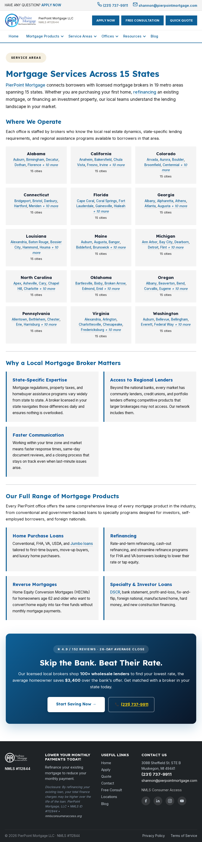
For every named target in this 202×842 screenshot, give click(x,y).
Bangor (114, 242)
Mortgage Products (42, 36)
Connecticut (36, 194)
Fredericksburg (92, 330)
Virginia (101, 313)
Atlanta (150, 206)
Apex (17, 283)
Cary (42, 283)
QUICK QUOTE (181, 20)
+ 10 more (50, 165)
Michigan (165, 236)
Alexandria (19, 242)
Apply (105, 770)
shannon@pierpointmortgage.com (165, 5)
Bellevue (162, 319)
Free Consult (111, 790)
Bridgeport (22, 201)
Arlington (109, 319)
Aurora (165, 159)
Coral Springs (106, 201)
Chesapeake (112, 324)
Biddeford (83, 247)
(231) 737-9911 (112, 5)
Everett (146, 324)
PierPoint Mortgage (25, 85)
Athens (180, 201)
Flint (163, 247)
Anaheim (86, 159)
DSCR (115, 592)
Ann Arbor (149, 242)
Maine (101, 236)
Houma (45, 247)
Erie (19, 324)
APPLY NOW (51, 5)
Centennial (171, 165)
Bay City (166, 242)
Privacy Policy (153, 836)
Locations (109, 797)
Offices (107, 36)
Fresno (92, 165)
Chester (53, 319)
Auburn (18, 159)
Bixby (98, 283)
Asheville (30, 283)
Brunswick (101, 247)
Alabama (36, 153)
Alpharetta (165, 201)
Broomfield (152, 165)
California (101, 153)
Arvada (152, 159)
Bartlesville (83, 283)
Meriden (35, 206)
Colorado (165, 153)
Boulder (178, 159)
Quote (106, 776)
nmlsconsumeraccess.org (63, 816)
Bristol (37, 201)
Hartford (20, 206)
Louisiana (36, 236)
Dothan (20, 165)
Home (14, 36)
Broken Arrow (115, 283)
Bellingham (179, 319)
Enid (99, 289)
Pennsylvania (36, 313)
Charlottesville (90, 324)
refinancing (144, 92)
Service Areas (80, 36)
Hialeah (119, 206)
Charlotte (31, 289)
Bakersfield (103, 159)
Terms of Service (184, 836)
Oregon (166, 277)
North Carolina (36, 277)
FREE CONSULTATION (142, 20)
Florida (101, 194)
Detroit (153, 247)
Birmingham (35, 159)
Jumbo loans (81, 543)
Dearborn (182, 242)
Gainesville (103, 206)
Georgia (165, 194)
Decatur (52, 159)
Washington (165, 313)
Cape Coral (85, 201)
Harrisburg (32, 324)
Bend (181, 283)
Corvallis (150, 289)
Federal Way (164, 324)
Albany (150, 201)
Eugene (165, 289)
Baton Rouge (38, 242)
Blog (154, 36)
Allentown (19, 319)
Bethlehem (37, 319)
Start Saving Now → (76, 704)
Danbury (50, 201)
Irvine (104, 165)
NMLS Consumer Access (161, 790)
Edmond (88, 289)
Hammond (30, 247)
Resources (132, 36)
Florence (34, 165)
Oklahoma (101, 277)
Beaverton (167, 283)
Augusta (164, 206)
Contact (107, 783)
